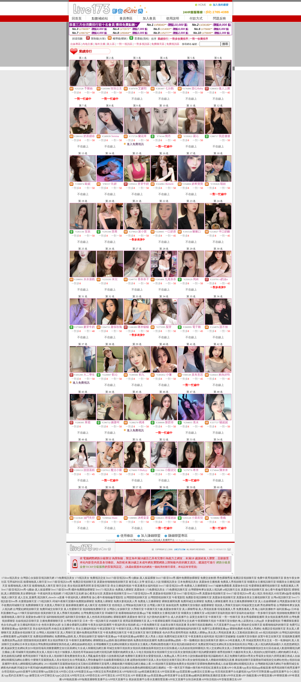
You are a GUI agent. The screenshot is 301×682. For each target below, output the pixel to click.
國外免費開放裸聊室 (82, 601)
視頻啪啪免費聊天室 (94, 609)
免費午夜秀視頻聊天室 (270, 577)
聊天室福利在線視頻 (243, 613)
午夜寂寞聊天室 (106, 628)
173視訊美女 (82, 577)
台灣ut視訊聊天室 (281, 597)
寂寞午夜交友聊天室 (269, 636)
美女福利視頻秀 (42, 628)
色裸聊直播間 (167, 628)
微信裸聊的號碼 (124, 640)
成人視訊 (257, 593)
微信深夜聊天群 (209, 640)
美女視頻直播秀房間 (276, 616)
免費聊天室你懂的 (190, 605)
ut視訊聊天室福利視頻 (218, 613)
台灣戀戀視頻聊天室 (135, 597)
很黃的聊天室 (48, 613)
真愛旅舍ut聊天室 (36, 616)
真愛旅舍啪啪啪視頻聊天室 (112, 581)
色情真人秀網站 (252, 628)
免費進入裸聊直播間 (216, 601)
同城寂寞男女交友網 (183, 620)
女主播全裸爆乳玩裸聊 (74, 624)
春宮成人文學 (136, 581)
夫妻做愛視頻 (272, 620)
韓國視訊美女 (169, 581)
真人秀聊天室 (68, 632)
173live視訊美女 (11, 577)
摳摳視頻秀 (172, 605)
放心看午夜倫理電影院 (278, 589)
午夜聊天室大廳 (153, 609)
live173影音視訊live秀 (59, 581)
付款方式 (196, 18)
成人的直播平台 (180, 616)
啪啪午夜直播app (107, 636)
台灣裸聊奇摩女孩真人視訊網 (205, 589)
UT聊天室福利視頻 (29, 613)
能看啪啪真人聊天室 (35, 581)
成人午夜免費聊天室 (148, 624)
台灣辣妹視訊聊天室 (134, 605)
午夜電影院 (178, 597)
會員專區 (126, 18)
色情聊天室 (104, 605)
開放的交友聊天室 (251, 624)
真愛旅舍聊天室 (172, 609)
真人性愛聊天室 (73, 609)
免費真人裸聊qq (198, 632)
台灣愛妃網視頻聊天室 (26, 609)
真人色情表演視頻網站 (100, 616)
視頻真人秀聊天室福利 (228, 605)
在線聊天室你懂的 (246, 636)
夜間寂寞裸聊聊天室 (134, 620)
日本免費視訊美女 (188, 581)
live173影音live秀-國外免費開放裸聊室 (178, 577)
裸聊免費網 (236, 628)
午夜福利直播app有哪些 (131, 636)
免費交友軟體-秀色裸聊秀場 (216, 577)
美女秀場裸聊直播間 (252, 616)
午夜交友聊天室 (136, 632)
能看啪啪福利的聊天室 (276, 624)
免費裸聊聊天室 (34, 605)
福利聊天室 (25, 628)
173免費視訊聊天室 (176, 589)
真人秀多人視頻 (154, 636)
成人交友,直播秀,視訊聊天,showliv (37, 597)
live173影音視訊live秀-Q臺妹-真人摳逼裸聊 (130, 577)
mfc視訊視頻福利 (268, 632)
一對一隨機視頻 (191, 640)
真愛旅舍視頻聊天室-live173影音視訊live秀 (127, 593)
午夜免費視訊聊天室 (115, 632)
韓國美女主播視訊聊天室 (261, 581)
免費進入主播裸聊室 (149, 601)
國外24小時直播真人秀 (232, 640)
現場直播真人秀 (226, 609)
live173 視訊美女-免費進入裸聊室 (115, 589)
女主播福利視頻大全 (29, 624)
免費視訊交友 (98, 577)
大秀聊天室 (137, 609)
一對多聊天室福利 (265, 613)
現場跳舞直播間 (291, 636)
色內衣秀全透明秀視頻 (175, 632)
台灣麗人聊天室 (156, 605)
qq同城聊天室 (25, 636)
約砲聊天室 (115, 620)
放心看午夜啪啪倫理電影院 (107, 597)
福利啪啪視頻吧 (55, 616)
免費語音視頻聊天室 (245, 577)
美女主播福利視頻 (86, 628)
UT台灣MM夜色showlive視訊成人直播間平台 (151, 540)
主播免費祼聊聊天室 (51, 620)
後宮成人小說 (153, 581)
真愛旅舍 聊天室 (136, 616)
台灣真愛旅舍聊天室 (288, 601)
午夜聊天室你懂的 (227, 620)
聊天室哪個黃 (154, 632)
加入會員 (149, 18)
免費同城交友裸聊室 (192, 601)
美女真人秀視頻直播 (219, 632)
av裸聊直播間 (8, 636)
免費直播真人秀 (290, 585)
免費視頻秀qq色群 (12, 640)
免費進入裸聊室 (104, 601)
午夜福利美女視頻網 (49, 593)
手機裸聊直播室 (290, 620)
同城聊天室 (111, 613)
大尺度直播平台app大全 (227, 624)
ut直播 (60, 597)
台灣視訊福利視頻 (289, 632)
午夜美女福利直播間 (99, 624)
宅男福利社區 (15, 581)
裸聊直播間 (119, 616)
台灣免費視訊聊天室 (92, 613)
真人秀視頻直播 (207, 609)
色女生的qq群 (9, 624)
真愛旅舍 (139, 589)
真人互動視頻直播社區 (245, 632)
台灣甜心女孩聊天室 (118, 609)
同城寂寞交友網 (250, 605)
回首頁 (77, 18)
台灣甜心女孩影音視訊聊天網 (37, 577)
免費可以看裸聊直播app (215, 628)
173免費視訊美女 (64, 577)
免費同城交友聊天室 (51, 609)
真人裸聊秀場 (190, 609)
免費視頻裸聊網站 (43, 636)
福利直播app (283, 609)
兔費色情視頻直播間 (145, 640)
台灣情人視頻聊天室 (48, 632)
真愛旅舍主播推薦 (209, 581)
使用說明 (172, 18)
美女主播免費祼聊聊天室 (243, 601)
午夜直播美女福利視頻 (145, 585)
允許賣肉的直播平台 (158, 616)
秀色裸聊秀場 (268, 605)
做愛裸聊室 (207, 605)
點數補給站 (100, 18)
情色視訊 (268, 593)
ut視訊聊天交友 (231, 589)
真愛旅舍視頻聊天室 (252, 589)
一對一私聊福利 (282, 640)
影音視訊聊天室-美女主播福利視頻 (111, 585)
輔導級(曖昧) (120, 38)
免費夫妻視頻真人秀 (125, 601)
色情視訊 (117, 605)
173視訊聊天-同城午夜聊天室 (54, 601)
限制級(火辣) (98, 38)
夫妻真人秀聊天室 (54, 605)
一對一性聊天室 (231, 616)
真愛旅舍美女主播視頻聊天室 (253, 597)
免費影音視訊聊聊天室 (199, 597)
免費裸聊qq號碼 (64, 636)
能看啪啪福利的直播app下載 (135, 613)
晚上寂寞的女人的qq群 (251, 620)
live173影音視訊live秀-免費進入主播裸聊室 (183, 585)
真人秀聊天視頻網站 (68, 613)
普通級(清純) (141, 38)
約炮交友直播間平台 (63, 628)
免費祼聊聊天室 (149, 628)
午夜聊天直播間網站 (80, 640)
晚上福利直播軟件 (265, 609)
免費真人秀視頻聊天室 (234, 581)
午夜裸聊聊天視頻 (205, 620)
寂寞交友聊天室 (199, 616)
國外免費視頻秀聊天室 (90, 632)
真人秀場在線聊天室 (85, 636)
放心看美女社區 (93, 593)
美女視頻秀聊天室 (57, 640)
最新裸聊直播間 (75, 605)
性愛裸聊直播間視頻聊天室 (264, 585)
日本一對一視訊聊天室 (96, 620)
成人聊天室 (91, 605)
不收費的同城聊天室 (13, 605)
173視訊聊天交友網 (73, 593)
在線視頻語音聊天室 (27, 620)
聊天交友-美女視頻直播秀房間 (73, 585)
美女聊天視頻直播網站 (200, 624)
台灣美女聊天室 (73, 620)
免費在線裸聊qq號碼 (169, 640)
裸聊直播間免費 (171, 601)
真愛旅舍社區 (240, 585)
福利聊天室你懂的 (75, 616)
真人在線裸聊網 (267, 601)
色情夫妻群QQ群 (51, 624)
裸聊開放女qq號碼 (103, 640)
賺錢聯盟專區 (178, 535)
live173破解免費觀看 (220, 585)
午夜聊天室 (214, 616)
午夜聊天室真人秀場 (127, 628)
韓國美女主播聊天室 (192, 613)
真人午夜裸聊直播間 (158, 620)
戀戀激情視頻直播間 (35, 640)
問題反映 (219, 18)
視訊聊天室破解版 (225, 636)
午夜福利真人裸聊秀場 (78, 597)
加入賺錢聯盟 (150, 535)
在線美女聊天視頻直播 (173, 624)
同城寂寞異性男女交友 (259, 640)
